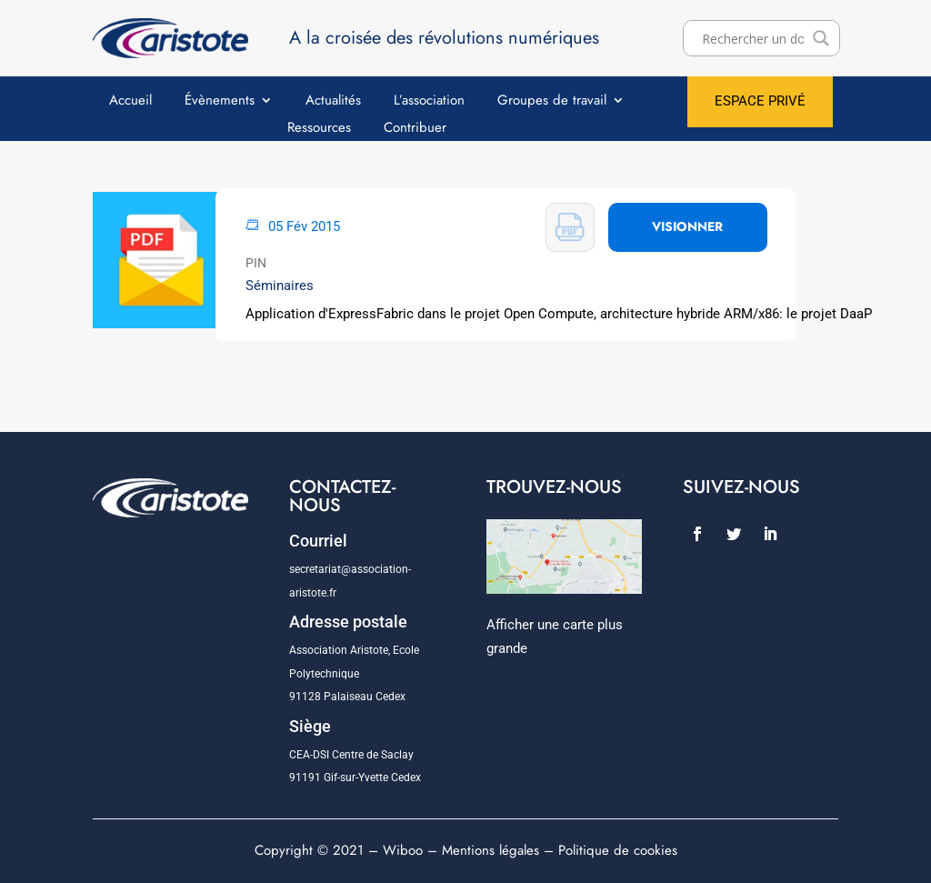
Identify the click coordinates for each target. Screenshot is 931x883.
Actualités (333, 102)
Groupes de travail (551, 102)
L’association (429, 102)
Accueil (130, 102)
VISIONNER (687, 226)
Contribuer (415, 129)
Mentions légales (490, 850)
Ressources (319, 129)
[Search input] (753, 38)
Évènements (220, 102)
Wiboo (403, 850)
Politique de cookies (617, 850)
